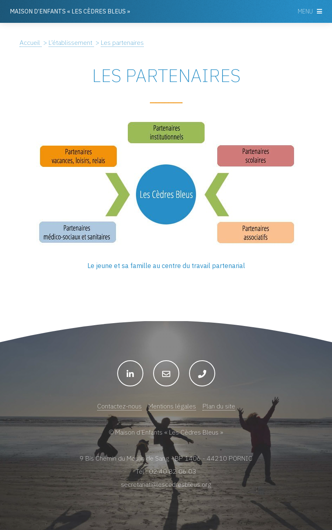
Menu (305, 11)
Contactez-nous (119, 406)
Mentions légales (172, 406)
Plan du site (219, 406)
